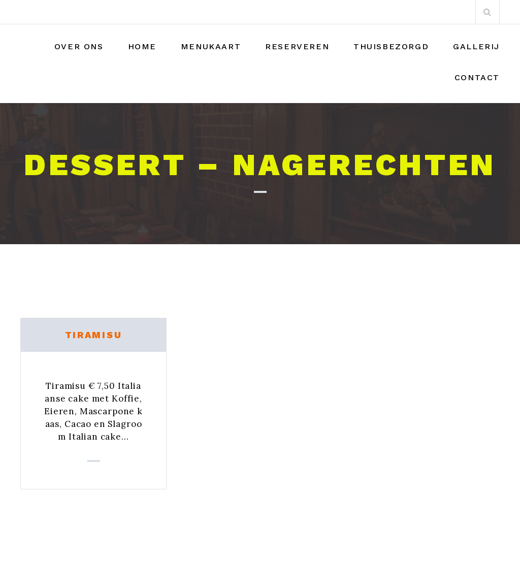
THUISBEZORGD (391, 46)
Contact (477, 77)
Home (142, 46)
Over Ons (79, 46)
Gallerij (476, 46)
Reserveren (297, 46)
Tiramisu (93, 334)
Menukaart (211, 46)
